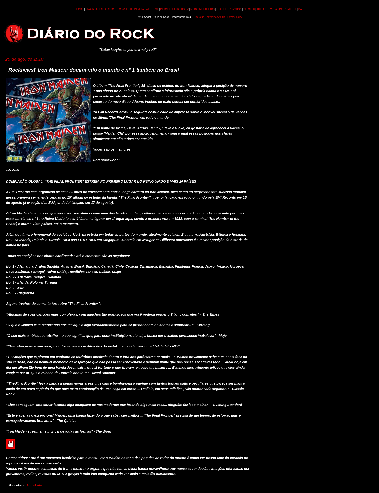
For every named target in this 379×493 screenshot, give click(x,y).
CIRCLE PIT (125, 9)
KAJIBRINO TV (180, 9)
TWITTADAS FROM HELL (282, 9)
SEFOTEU (249, 9)
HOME (80, 9)
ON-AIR (90, 9)
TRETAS (261, 9)
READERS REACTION (229, 9)
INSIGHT (165, 9)
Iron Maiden (35, 485)
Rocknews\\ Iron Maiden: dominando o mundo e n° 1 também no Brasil (93, 70)
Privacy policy (234, 17)
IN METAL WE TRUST (146, 9)
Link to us (199, 17)
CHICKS (112, 9)
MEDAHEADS (207, 9)
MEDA (193, 9)
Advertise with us (215, 17)
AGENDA (101, 9)
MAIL (301, 9)
